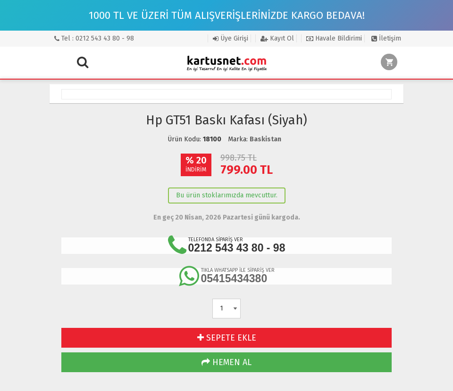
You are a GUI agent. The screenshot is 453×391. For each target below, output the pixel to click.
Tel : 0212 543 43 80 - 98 (94, 38)
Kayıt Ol (277, 38)
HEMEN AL (226, 362)
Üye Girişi (230, 38)
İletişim (386, 38)
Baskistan (265, 139)
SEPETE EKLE (226, 338)
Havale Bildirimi (334, 38)
